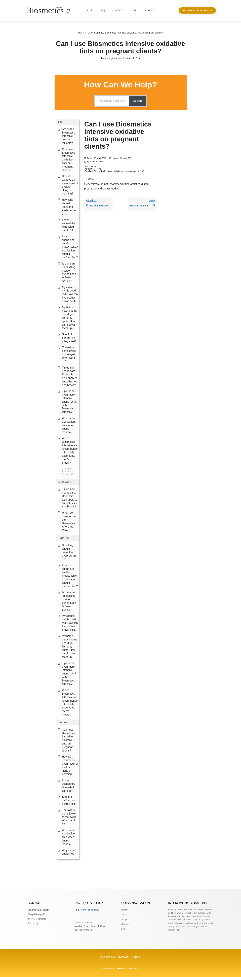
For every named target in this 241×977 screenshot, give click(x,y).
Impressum (123, 956)
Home (81, 32)
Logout (149, 10)
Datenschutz (107, 956)
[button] (67, 122)
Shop (90, 10)
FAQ (102, 10)
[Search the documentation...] (112, 101)
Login (134, 10)
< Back (90, 179)
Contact (117, 10)
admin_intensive (113, 58)
